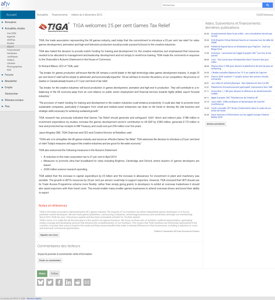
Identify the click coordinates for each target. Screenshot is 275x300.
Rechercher (11, 93)
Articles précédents (216, 124)
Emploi (7, 87)
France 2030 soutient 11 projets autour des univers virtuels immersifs (236, 77)
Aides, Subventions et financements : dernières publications (233, 25)
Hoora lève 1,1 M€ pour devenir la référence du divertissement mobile (237, 92)
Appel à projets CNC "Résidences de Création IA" (231, 97)
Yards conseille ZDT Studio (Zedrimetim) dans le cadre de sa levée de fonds (237, 109)
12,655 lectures (264, 14)
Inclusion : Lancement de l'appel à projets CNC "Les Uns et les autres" (237, 54)
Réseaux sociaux (13, 100)
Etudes (10, 43)
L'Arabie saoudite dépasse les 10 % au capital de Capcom (235, 72)
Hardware (12, 53)
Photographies (14, 66)
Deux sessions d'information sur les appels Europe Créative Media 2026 (236, 116)
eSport (10, 46)
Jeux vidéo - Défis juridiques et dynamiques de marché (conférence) (234, 103)
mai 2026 (11, 33)
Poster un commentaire (50, 260)
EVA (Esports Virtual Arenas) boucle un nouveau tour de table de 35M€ (238, 41)
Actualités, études (13, 28)
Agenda (11, 36)
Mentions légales (34, 298)
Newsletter (9, 81)
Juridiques (12, 56)
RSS (9, 70)
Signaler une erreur (49, 235)
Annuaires (9, 22)
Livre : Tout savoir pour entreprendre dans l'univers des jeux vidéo (236, 60)
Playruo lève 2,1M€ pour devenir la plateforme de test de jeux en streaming (238, 67)
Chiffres (11, 40)
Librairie (11, 63)
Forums (7, 74)
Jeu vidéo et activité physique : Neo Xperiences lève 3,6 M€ (236, 83)
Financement (13, 50)
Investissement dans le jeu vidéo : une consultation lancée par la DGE (238, 34)
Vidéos (10, 60)
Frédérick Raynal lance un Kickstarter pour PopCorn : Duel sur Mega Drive (237, 47)
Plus (6, 106)
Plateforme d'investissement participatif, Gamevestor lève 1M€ (238, 87)
